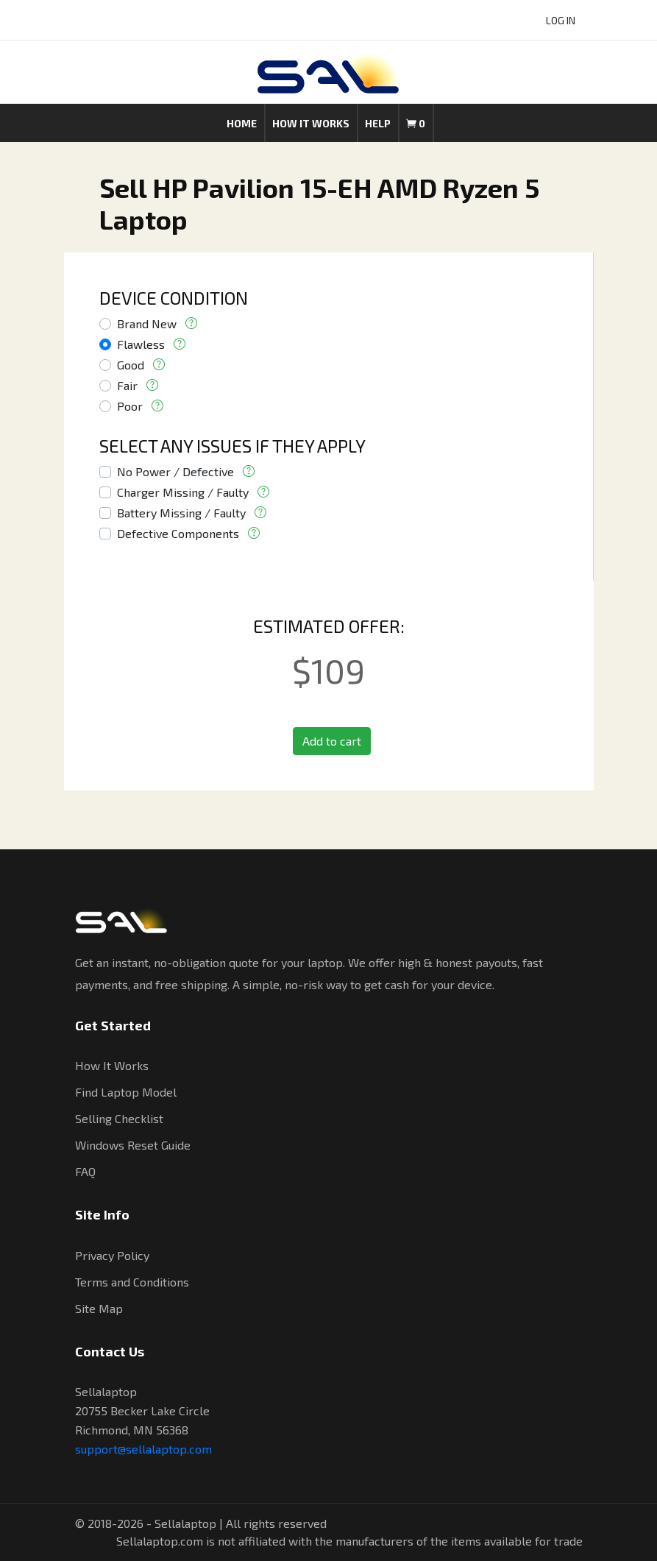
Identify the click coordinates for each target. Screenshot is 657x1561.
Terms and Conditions (132, 1282)
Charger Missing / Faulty (183, 492)
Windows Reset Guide (133, 1145)
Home (242, 123)
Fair (127, 385)
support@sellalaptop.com (143, 1449)
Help (378, 123)
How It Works (112, 1065)
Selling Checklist (119, 1118)
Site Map (99, 1308)
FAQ (85, 1171)
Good (130, 365)
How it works (310, 123)
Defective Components (178, 533)
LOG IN (560, 20)
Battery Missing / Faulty (181, 513)
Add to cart (331, 741)
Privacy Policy (112, 1255)
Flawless (141, 344)
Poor (130, 406)
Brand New (147, 323)
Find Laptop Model (126, 1092)
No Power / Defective (175, 471)
